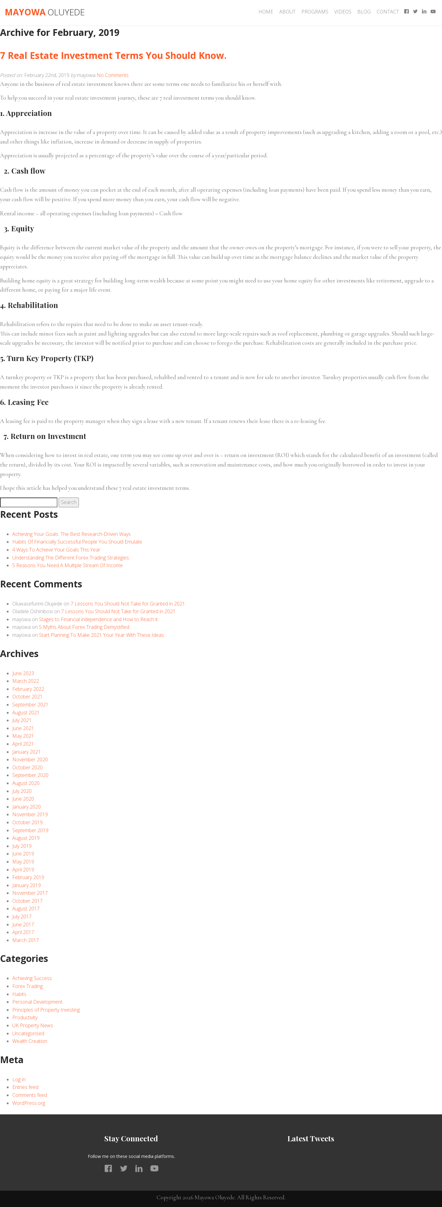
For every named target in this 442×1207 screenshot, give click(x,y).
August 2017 (26, 908)
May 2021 (23, 735)
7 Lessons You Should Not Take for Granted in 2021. (128, 603)
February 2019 (28, 877)
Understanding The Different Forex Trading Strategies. (71, 557)
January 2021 (26, 751)
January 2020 (26, 806)
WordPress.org (28, 1103)
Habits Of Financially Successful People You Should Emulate (77, 541)
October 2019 (27, 822)
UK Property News (32, 1025)
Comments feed (29, 1095)
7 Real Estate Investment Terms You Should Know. (113, 55)
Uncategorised (28, 1033)
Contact (388, 11)
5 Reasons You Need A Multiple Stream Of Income (67, 565)
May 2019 (23, 861)
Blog (364, 11)
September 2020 (30, 775)
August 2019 (26, 838)
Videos (342, 11)
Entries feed (25, 1087)
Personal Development (37, 1001)
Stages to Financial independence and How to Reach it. (99, 619)
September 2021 (30, 704)
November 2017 (30, 893)
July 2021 (22, 720)
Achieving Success (32, 978)
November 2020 (30, 759)
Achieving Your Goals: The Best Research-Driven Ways (71, 534)
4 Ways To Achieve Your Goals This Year (56, 549)
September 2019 (30, 830)
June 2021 (23, 728)
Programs (314, 11)
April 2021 (23, 743)
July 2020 (22, 791)
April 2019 (23, 869)
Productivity (24, 1017)
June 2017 (23, 924)
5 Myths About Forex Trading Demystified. (84, 627)
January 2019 (26, 885)
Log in (18, 1079)
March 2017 (25, 940)
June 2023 (23, 673)
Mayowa (45, 12)
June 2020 (23, 798)
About (287, 11)
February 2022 (28, 689)
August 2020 (26, 783)
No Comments (113, 75)
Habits (19, 994)
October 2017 (27, 901)
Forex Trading (27, 986)
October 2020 (27, 767)
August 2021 (26, 712)
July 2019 (22, 846)
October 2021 (27, 696)
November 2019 (30, 814)
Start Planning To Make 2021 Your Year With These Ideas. (102, 635)
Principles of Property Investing (46, 1009)
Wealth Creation (29, 1041)
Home (265, 11)
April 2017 (23, 932)
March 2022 (25, 681)
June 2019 (23, 853)
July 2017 (22, 916)
